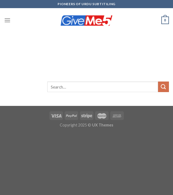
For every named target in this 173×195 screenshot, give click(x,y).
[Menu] (7, 20)
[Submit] (163, 87)
